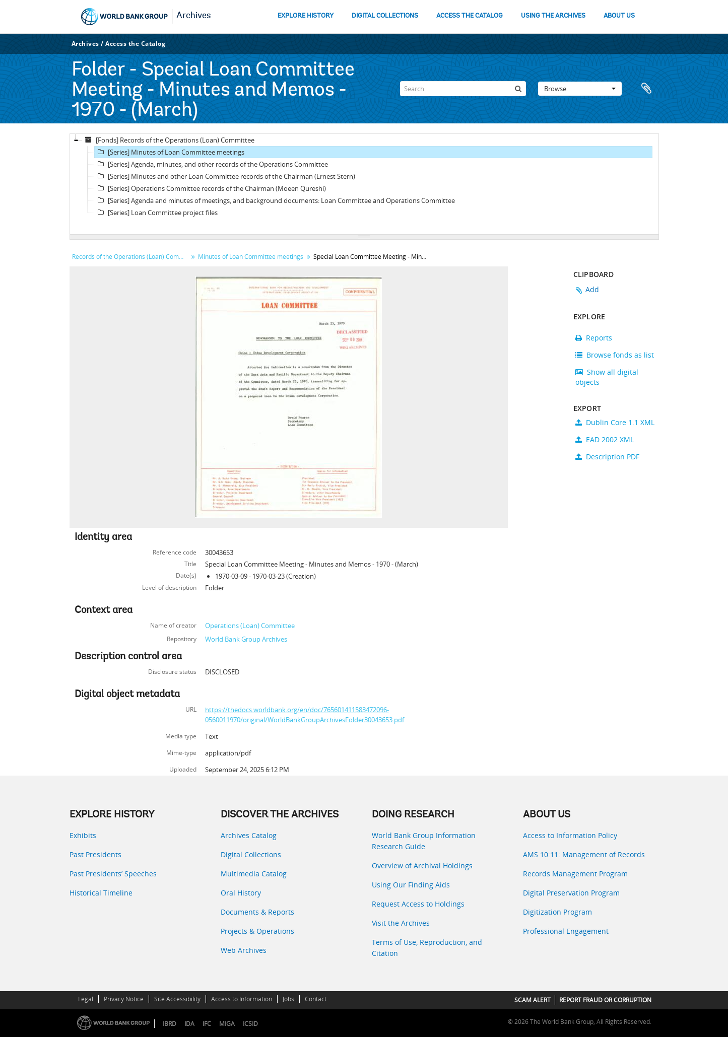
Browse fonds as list (614, 355)
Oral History (241, 892)
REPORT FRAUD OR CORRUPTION (605, 1000)
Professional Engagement (566, 931)
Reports (593, 337)
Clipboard (646, 88)
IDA (189, 1023)
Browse (580, 88)
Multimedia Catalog (254, 873)
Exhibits (83, 835)
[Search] (463, 88)
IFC (207, 1023)
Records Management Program (575, 873)
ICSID (250, 1023)
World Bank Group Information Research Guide (424, 841)
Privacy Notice (124, 999)
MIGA (227, 1023)
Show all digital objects (606, 377)
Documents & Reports (257, 912)
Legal (85, 999)
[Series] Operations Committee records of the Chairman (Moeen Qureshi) (210, 188)
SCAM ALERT (532, 1000)
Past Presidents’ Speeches (113, 873)
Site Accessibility (177, 999)
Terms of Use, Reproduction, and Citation (427, 947)
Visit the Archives (401, 923)
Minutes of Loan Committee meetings (250, 256)
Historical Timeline (101, 892)
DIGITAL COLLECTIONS (385, 16)
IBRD (169, 1023)
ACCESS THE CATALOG (469, 16)
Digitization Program (557, 912)
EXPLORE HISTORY (306, 16)
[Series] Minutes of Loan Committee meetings (169, 152)
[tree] (364, 184)
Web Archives (244, 950)
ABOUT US (619, 16)
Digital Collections (251, 854)
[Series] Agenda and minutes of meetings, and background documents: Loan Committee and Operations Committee (275, 200)
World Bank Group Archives (246, 639)
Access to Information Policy (570, 835)
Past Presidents (95, 854)
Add (592, 289)
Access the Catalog (135, 43)
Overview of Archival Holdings (422, 865)
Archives (193, 16)
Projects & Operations (257, 931)
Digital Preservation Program (571, 892)
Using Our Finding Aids (411, 884)
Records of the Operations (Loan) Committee (131, 256)
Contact (315, 999)
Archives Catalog (249, 835)
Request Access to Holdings (418, 904)
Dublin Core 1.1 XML (614, 422)
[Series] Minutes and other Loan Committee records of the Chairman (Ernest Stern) (225, 176)
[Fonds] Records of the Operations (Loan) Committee (168, 140)
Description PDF (607, 456)
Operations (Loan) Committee (250, 625)
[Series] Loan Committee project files (156, 212)
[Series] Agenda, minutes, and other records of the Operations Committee (211, 164)
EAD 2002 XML (604, 439)
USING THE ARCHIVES (553, 16)
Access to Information (241, 999)
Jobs (288, 999)
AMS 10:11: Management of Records (584, 854)
